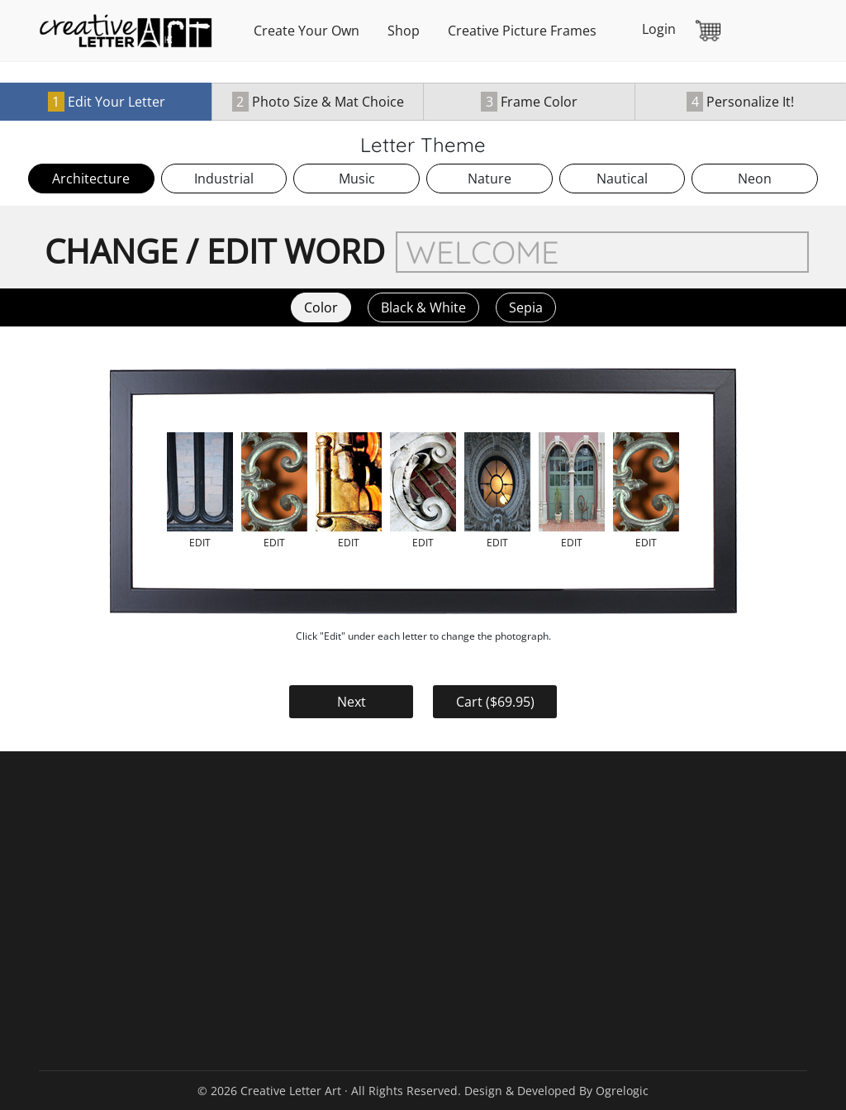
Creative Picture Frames (522, 30)
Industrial (224, 178)
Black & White (423, 307)
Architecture (91, 178)
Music (357, 178)
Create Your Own (306, 30)
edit (200, 543)
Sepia (526, 307)
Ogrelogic (622, 1090)
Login (659, 29)
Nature (489, 178)
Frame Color (529, 102)
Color (321, 307)
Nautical (622, 178)
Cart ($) (495, 702)
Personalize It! (740, 102)
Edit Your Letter (106, 102)
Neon (755, 178)
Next (351, 702)
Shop (403, 30)
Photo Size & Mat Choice (318, 102)
